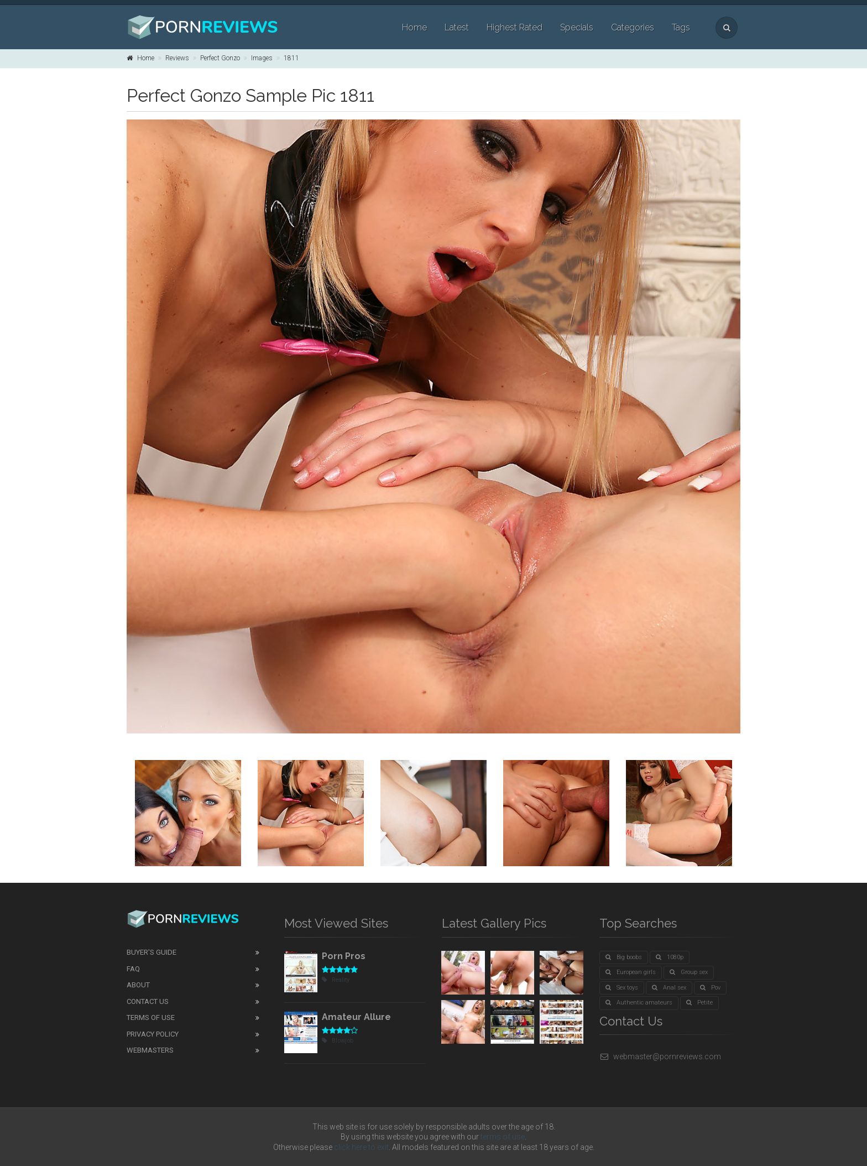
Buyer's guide (151, 952)
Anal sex (669, 987)
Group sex (689, 972)
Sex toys (621, 987)
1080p (669, 957)
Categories (632, 27)
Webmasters (150, 1050)
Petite (699, 1002)
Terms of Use (151, 1017)
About (138, 985)
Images (262, 58)
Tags (681, 27)
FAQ (133, 969)
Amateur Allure (356, 1017)
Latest (457, 27)
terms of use (502, 1136)
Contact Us (148, 1001)
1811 (291, 58)
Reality (335, 979)
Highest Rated (514, 27)
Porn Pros (343, 956)
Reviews (177, 58)
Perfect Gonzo (220, 58)
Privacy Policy (153, 1034)
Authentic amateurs (638, 1002)
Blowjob (337, 1040)
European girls (630, 972)
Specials (576, 27)
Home (414, 27)
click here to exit (361, 1147)
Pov (710, 987)
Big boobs (623, 957)
